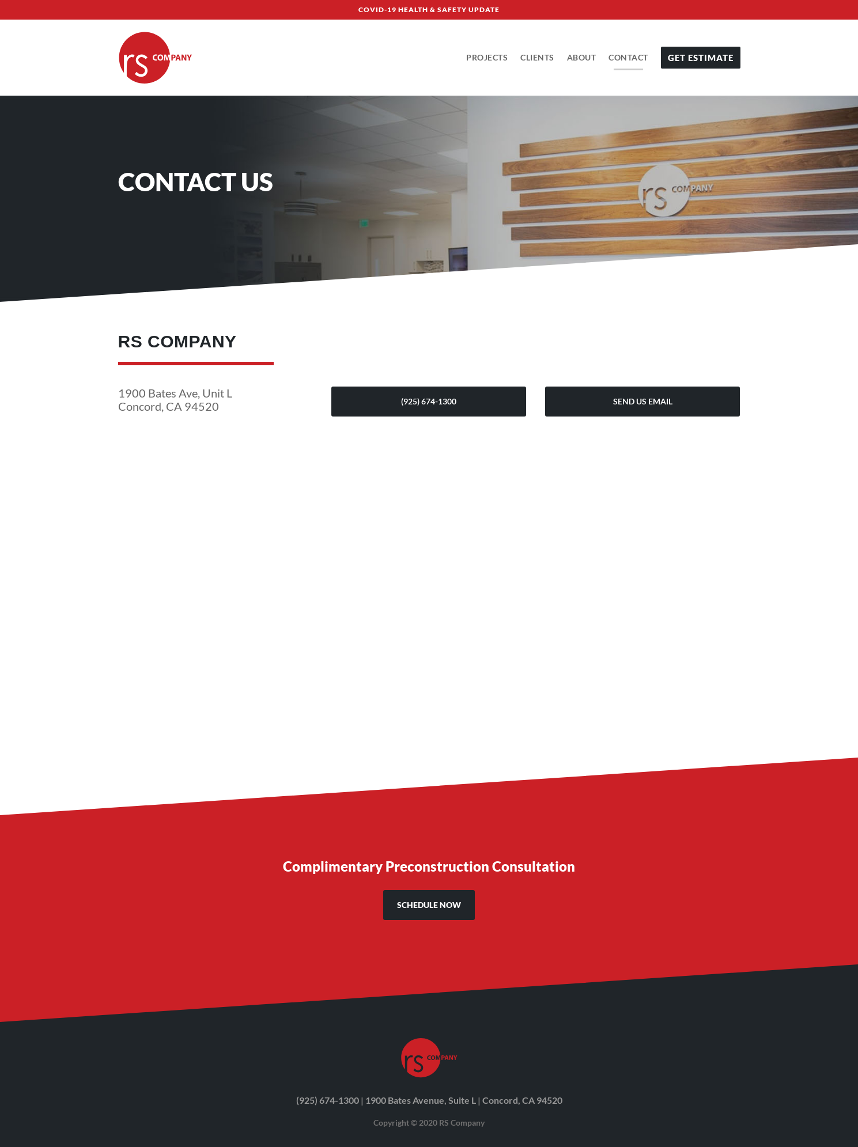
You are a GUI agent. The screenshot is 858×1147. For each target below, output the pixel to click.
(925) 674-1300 (428, 401)
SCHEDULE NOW (429, 905)
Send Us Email (642, 401)
